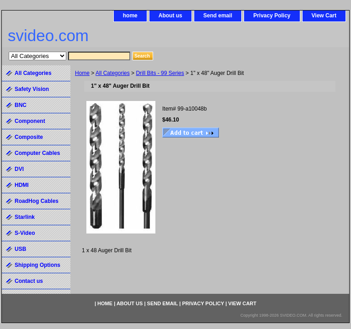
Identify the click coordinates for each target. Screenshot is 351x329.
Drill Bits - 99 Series (160, 73)
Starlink (25, 217)
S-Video (25, 233)
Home (82, 73)
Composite (29, 137)
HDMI (22, 185)
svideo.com (48, 35)
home (130, 15)
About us (170, 15)
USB (20, 249)
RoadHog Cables (36, 201)
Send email (217, 15)
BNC (21, 105)
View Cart (324, 15)
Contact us (29, 281)
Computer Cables (37, 153)
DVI (19, 169)
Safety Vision (32, 89)
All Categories (113, 73)
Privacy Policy (271, 15)
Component (30, 121)
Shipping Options (37, 265)
